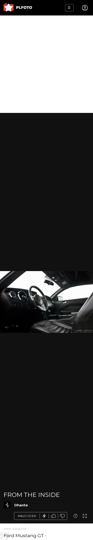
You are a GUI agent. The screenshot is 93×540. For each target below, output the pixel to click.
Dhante (21, 505)
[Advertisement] (46, 64)
